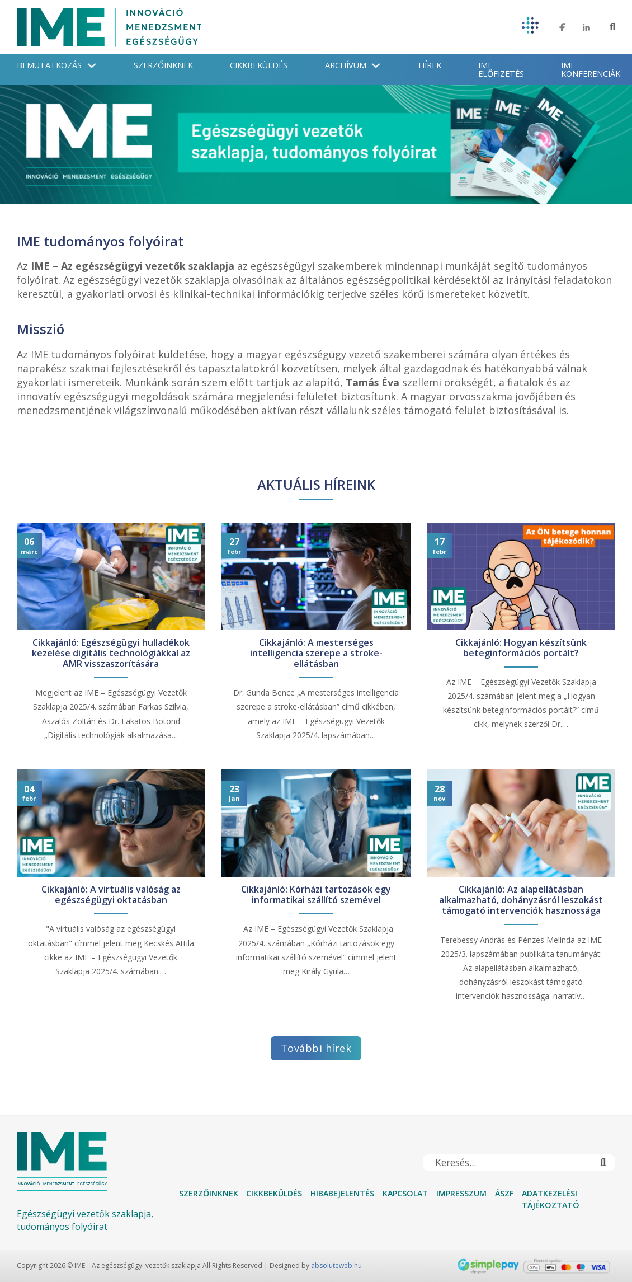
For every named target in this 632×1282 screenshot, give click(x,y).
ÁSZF (504, 1193)
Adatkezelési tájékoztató (550, 1199)
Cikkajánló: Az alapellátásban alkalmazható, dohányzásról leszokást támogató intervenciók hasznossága (521, 900)
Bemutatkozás (49, 65)
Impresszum (461, 1193)
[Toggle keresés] (612, 27)
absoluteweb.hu (336, 1265)
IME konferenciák (590, 69)
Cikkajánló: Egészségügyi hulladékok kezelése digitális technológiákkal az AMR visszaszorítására (111, 653)
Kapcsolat (405, 1193)
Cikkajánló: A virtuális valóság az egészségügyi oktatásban (111, 894)
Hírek (429, 65)
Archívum (345, 65)
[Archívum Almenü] (376, 65)
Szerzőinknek (163, 65)
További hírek (316, 1048)
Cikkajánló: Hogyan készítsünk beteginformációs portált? (521, 648)
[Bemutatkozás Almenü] (92, 65)
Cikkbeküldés (258, 65)
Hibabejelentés (342, 1193)
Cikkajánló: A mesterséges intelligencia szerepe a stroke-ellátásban (316, 653)
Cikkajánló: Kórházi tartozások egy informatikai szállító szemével (316, 894)
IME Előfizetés (501, 69)
